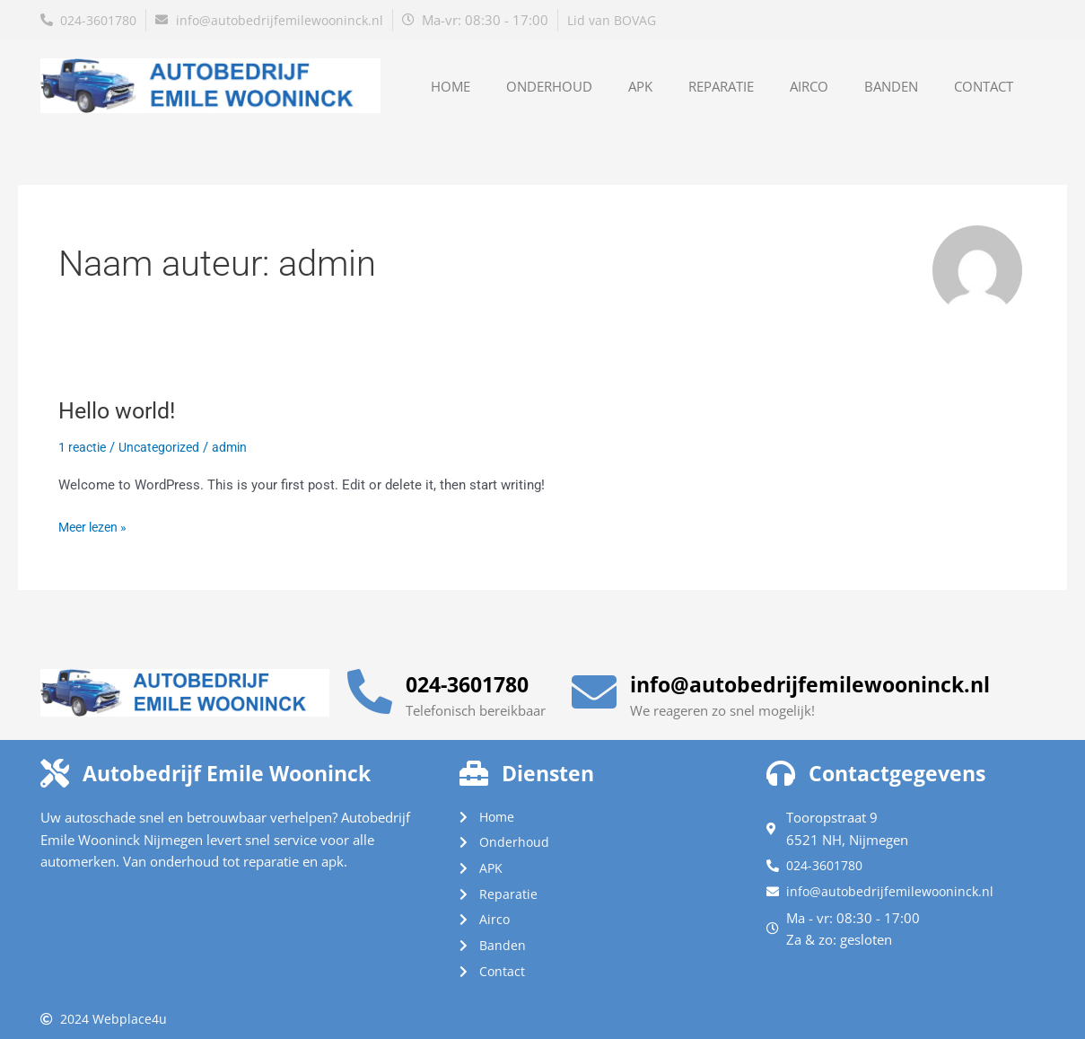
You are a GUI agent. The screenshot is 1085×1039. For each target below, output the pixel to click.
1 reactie (84, 447)
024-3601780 (476, 676)
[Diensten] (473, 765)
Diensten (553, 765)
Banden (891, 86)
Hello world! (120, 410)
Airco (809, 86)
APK (640, 86)
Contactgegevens (908, 765)
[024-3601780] (369, 684)
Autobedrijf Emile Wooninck (245, 765)
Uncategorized (166, 447)
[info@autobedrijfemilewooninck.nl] (594, 684)
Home (450, 86)
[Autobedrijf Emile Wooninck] (54, 765)
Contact (983, 86)
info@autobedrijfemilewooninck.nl (831, 676)
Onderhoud (549, 86)
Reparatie (721, 86)
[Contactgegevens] (780, 765)
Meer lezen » (96, 525)
